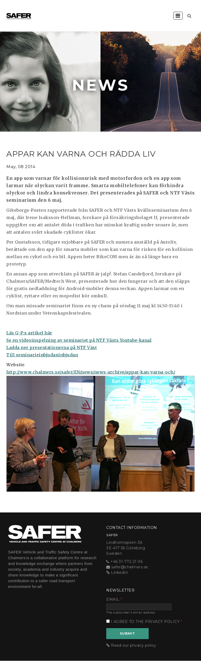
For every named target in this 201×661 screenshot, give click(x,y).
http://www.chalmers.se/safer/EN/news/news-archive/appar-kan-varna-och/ (90, 372)
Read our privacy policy (133, 645)
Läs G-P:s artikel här (29, 332)
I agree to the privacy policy (145, 621)
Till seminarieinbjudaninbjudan (42, 354)
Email (113, 599)
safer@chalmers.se (129, 567)
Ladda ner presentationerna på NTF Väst (51, 347)
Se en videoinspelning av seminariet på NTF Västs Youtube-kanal (79, 340)
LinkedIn (119, 572)
